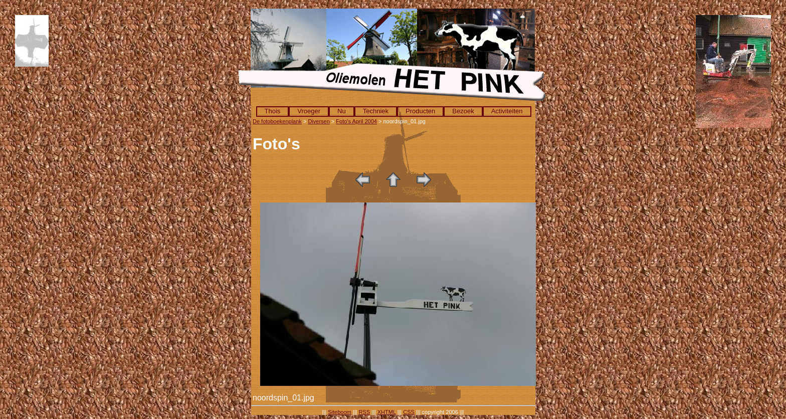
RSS (364, 412)
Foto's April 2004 (356, 121)
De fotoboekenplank (277, 121)
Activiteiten (507, 111)
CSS (409, 412)
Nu (341, 111)
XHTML (386, 412)
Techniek (375, 111)
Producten (420, 111)
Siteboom (339, 412)
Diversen (318, 121)
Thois (273, 111)
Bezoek (463, 111)
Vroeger (308, 111)
